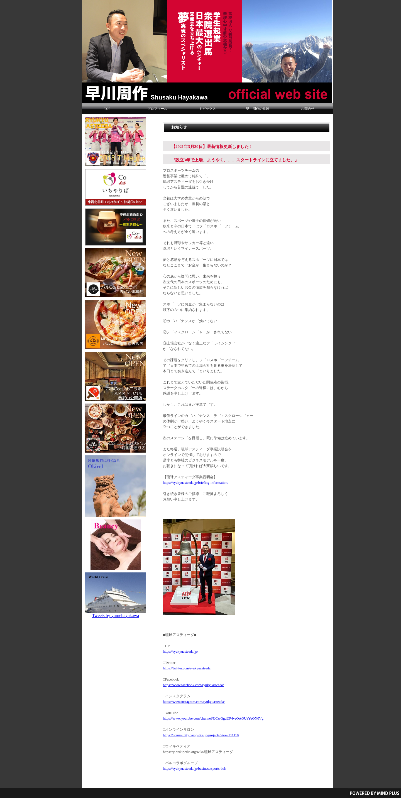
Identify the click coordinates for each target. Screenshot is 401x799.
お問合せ (307, 109)
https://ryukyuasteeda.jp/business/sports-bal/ (194, 769)
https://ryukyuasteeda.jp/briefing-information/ (195, 483)
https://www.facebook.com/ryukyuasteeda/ (193, 685)
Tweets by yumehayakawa (115, 615)
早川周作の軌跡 (257, 109)
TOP (107, 109)
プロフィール (157, 109)
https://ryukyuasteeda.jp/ (180, 652)
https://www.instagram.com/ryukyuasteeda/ (194, 702)
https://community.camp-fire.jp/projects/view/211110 (201, 735)
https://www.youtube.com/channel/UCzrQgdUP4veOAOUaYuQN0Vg (213, 718)
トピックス (207, 109)
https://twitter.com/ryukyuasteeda (187, 668)
